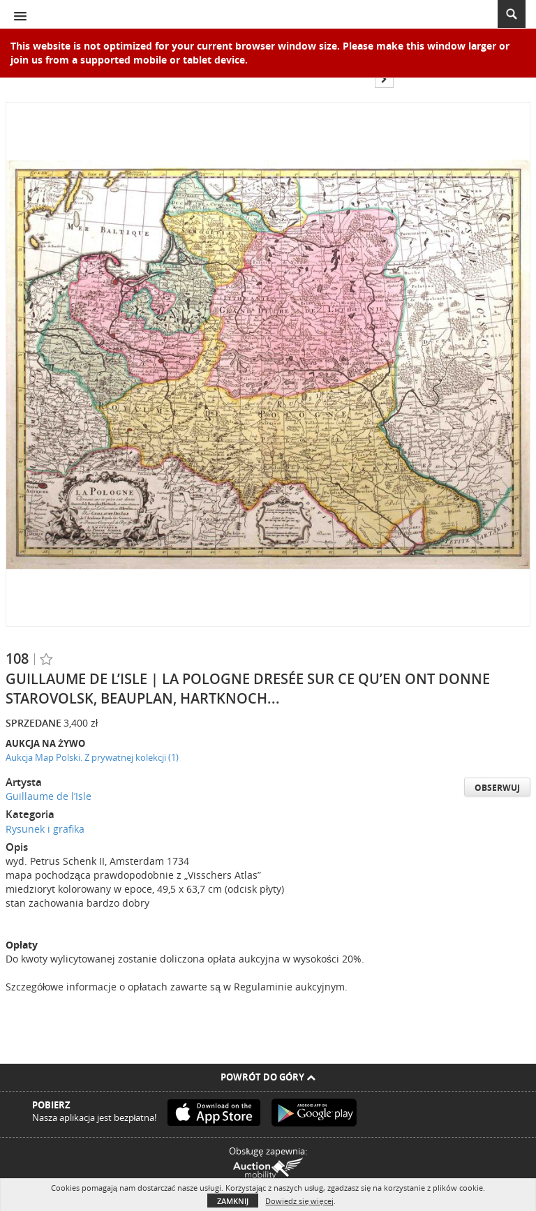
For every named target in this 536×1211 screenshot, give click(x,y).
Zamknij (232, 1201)
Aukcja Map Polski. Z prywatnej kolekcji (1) (92, 757)
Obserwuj (497, 788)
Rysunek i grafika (45, 828)
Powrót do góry (268, 1077)
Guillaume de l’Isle (48, 796)
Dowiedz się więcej (299, 1201)
